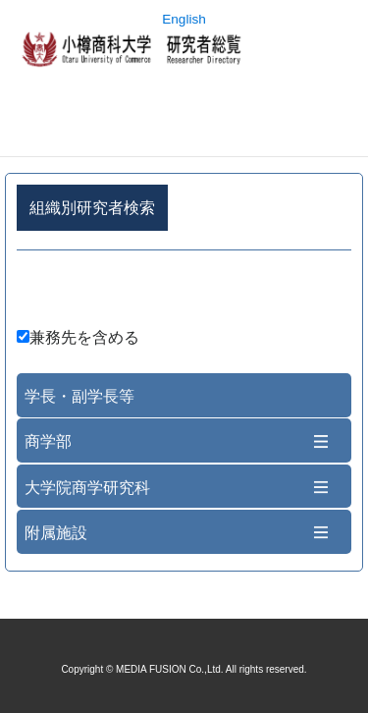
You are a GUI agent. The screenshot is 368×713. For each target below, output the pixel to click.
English (184, 19)
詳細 (184, 292)
